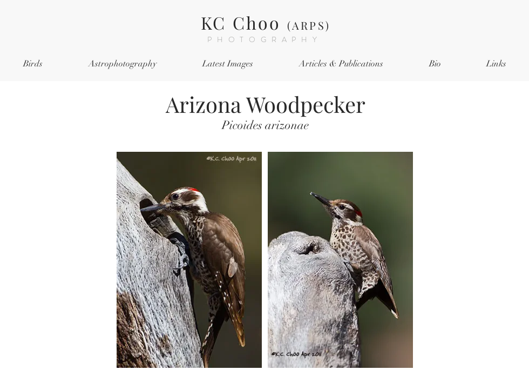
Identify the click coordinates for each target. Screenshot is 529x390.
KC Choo (265, 22)
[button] (32, 64)
